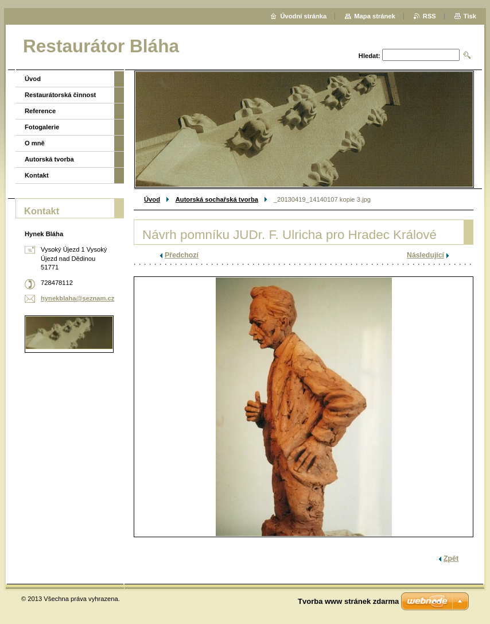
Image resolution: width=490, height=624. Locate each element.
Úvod (152, 199)
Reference (40, 110)
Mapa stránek (374, 16)
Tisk (470, 16)
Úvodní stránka (303, 16)
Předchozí (182, 255)
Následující (425, 255)
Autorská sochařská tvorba (217, 199)
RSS (429, 16)
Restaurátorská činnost (60, 94)
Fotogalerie (42, 127)
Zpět (451, 558)
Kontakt (37, 175)
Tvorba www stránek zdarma (348, 601)
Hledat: (369, 55)
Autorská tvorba (49, 159)
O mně (35, 143)
